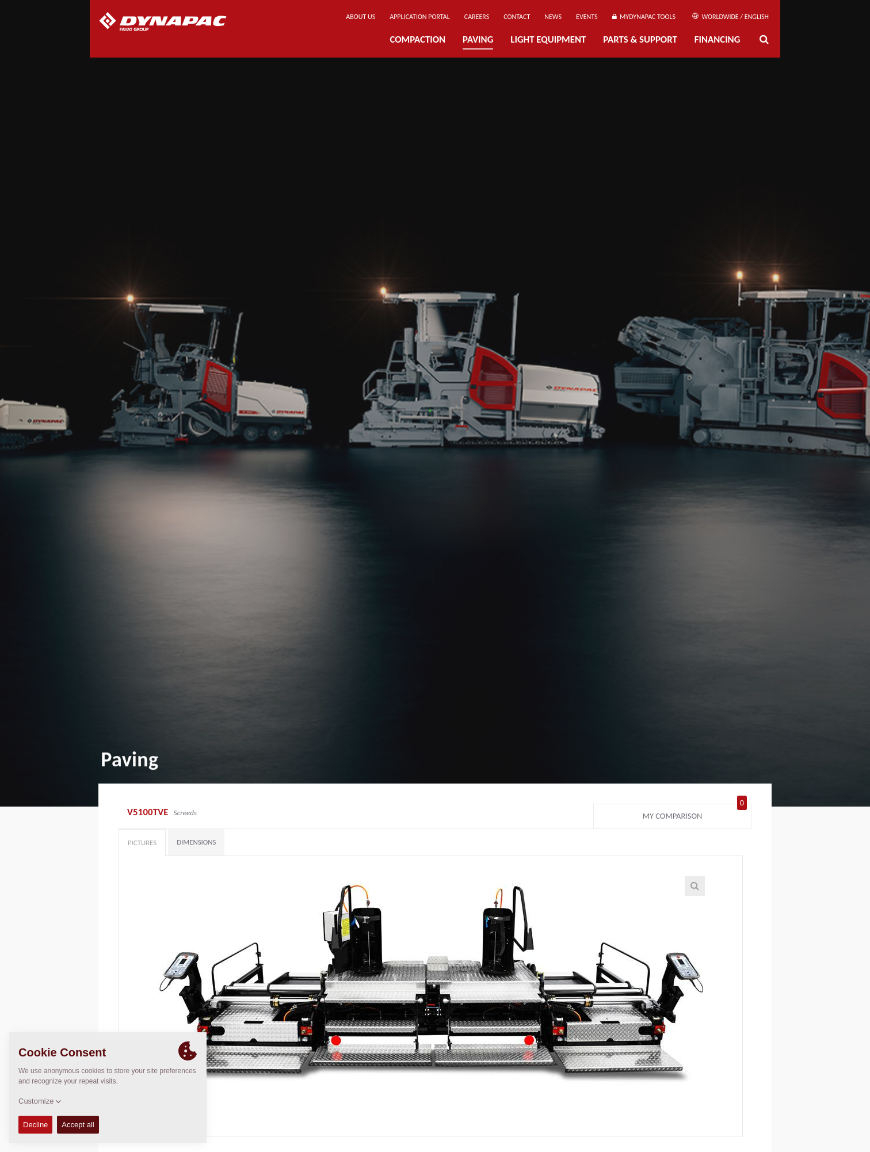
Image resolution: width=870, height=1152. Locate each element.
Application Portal (420, 17)
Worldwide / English (730, 17)
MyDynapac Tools (644, 17)
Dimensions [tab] (196, 842)
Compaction (417, 39)
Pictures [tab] (142, 842)
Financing (718, 39)
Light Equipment (548, 39)
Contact (516, 17)
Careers (476, 17)
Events (587, 17)
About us (360, 17)
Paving (478, 39)
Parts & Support (640, 39)
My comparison (695, 813)
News (553, 17)
